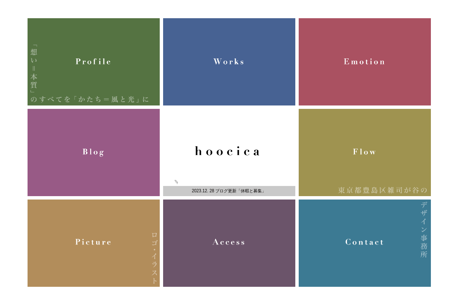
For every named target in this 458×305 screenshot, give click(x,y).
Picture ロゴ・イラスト (94, 243)
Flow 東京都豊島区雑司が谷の (365, 152)
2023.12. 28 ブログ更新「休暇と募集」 (229, 191)
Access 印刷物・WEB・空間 (229, 243)
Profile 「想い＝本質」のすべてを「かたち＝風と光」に (94, 61)
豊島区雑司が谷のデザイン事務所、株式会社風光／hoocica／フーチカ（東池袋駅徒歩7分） (229, 152)
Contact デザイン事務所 (365, 243)
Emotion (365, 61)
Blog (94, 152)
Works (229, 61)
